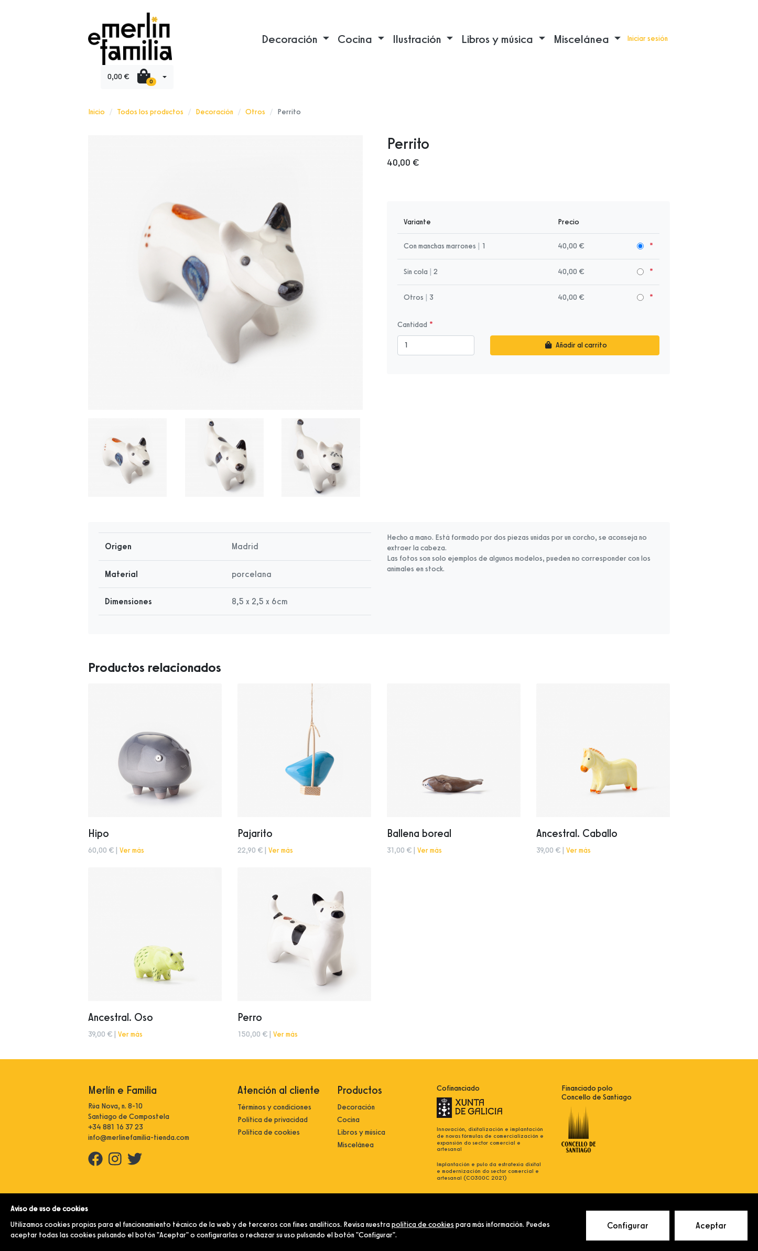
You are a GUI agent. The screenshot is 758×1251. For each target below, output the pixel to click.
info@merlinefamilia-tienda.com (138, 1137)
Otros (255, 111)
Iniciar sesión (647, 38)
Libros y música (361, 1132)
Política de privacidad (272, 1119)
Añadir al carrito (575, 345)
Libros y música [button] (498, 39)
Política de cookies (268, 1132)
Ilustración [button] (418, 39)
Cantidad (412, 324)
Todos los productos (150, 111)
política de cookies (423, 1224)
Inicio (96, 111)
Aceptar (711, 1226)
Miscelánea (355, 1144)
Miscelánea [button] (583, 39)
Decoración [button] (291, 39)
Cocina (348, 1119)
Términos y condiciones (274, 1107)
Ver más (132, 850)
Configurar (627, 1226)
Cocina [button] (356, 39)
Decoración (214, 111)
